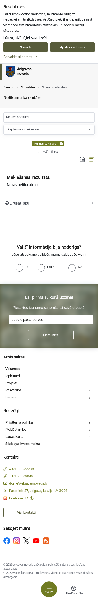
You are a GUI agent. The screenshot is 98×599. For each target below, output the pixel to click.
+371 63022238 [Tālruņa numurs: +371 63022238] (21, 469)
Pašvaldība (13, 390)
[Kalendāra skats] (82, 160)
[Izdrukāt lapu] (49, 203)
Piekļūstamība (16, 429)
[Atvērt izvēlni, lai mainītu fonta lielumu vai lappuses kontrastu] (74, 591)
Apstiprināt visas (72, 47)
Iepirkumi (12, 376)
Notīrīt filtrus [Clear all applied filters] (50, 151)
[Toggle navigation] (49, 589)
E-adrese (16, 498)
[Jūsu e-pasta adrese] (51, 319)
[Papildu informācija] (31, 498)
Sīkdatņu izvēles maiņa (22, 443)
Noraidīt (26, 47)
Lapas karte (14, 436)
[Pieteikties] (51, 335)
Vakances (12, 368)
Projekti (11, 383)
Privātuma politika (19, 422)
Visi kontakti (26, 512)
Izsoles (10, 397)
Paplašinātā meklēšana (23, 129)
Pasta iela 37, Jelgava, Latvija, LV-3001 (38, 490)
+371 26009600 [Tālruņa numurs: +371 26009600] (21, 476)
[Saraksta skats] (92, 160)
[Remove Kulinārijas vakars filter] (61, 143)
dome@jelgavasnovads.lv (28, 483)
